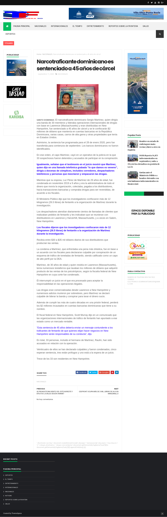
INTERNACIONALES (59, 26)
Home (39, 54)
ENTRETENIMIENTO (95, 26)
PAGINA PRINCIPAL (21, 26)
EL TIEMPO (77, 26)
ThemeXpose (17, 513)
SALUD (146, 26)
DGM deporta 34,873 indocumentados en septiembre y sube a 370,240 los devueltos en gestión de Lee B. (144, 161)
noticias (8, 496)
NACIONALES (40, 26)
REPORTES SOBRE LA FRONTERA (123, 26)
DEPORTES (10, 34)
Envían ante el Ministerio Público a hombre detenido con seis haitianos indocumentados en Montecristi (143, 178)
